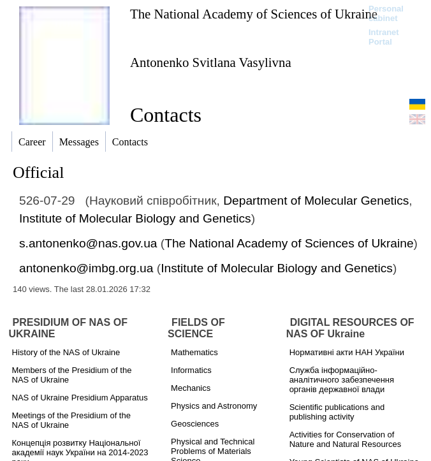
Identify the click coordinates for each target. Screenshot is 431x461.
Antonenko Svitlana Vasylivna (210, 62)
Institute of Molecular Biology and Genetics (135, 218)
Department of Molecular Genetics (316, 200)
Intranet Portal (384, 37)
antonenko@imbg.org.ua (86, 268)
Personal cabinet (386, 13)
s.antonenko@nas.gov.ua (88, 243)
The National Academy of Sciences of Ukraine (253, 13)
